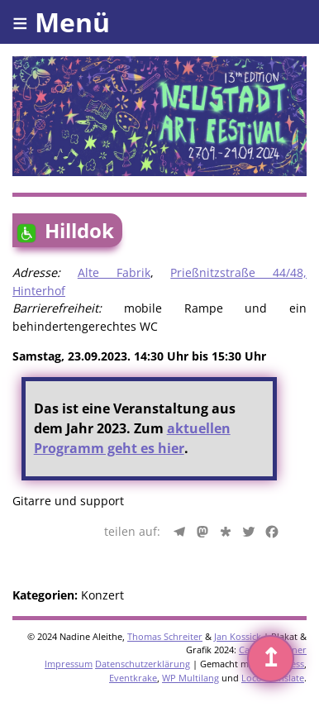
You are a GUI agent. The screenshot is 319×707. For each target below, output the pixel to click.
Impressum (69, 663)
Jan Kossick (237, 636)
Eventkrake (133, 677)
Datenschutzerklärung (142, 663)
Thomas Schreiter (164, 636)
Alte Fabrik (114, 272)
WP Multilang (190, 677)
